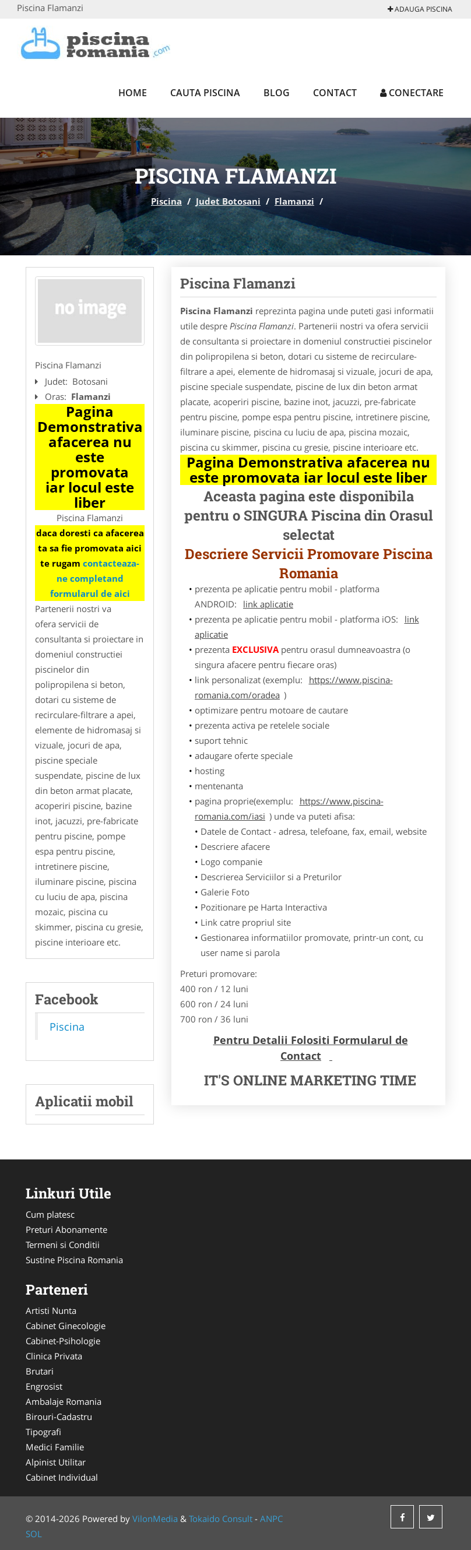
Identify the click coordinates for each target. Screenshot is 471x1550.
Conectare (412, 92)
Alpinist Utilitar (56, 1462)
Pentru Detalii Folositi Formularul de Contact (310, 1048)
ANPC (271, 1518)
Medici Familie (55, 1447)
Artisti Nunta (51, 1310)
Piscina (166, 201)
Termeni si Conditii (63, 1244)
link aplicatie (268, 604)
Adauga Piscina (420, 9)
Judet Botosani (228, 201)
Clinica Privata (54, 1356)
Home (132, 92)
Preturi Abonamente (66, 1229)
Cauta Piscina (205, 92)
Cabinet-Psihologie (63, 1341)
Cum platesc (50, 1214)
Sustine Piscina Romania (74, 1260)
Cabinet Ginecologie (66, 1325)
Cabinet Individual (62, 1477)
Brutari (40, 1371)
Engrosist (44, 1386)
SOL (34, 1534)
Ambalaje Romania (63, 1401)
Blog (276, 92)
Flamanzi (294, 201)
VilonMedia (155, 1518)
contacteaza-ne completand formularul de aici (95, 578)
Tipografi (43, 1431)
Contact (335, 92)
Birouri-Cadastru (59, 1416)
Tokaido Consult (220, 1518)
